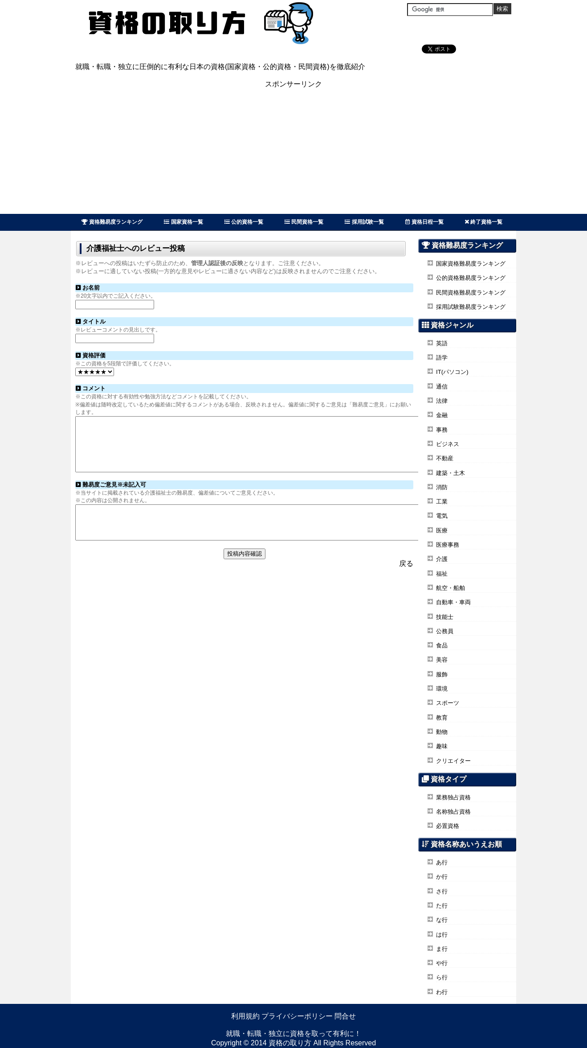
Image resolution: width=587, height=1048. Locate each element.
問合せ (345, 1016)
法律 (442, 400)
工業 (442, 501)
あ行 (442, 862)
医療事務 (447, 544)
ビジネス (447, 444)
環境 (442, 688)
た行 (442, 905)
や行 (442, 963)
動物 (442, 732)
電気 (442, 515)
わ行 (442, 992)
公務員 (444, 631)
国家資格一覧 (183, 222)
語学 (442, 357)
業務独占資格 (453, 797)
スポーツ (447, 703)
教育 (442, 717)
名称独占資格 (453, 811)
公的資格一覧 (243, 222)
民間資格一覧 (304, 222)
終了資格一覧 (483, 222)
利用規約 (245, 1016)
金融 (442, 415)
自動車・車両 (453, 602)
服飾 (442, 674)
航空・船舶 (450, 588)
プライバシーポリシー (297, 1016)
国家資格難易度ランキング (470, 263)
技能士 (444, 617)
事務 (442, 429)
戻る (406, 581)
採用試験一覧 (364, 222)
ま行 (442, 949)
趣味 (442, 746)
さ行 (442, 891)
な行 (442, 920)
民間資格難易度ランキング (470, 292)
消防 (442, 487)
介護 (442, 559)
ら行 (442, 977)
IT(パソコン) (452, 371)
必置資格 (447, 826)
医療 (442, 530)
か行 (442, 876)
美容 (442, 659)
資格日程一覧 (424, 222)
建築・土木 (450, 473)
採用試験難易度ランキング (470, 306)
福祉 (442, 573)
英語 (442, 343)
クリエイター (453, 760)
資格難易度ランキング (112, 222)
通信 (442, 386)
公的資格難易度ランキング (470, 277)
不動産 (444, 458)
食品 (442, 645)
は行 (442, 934)
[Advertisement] (293, 151)
